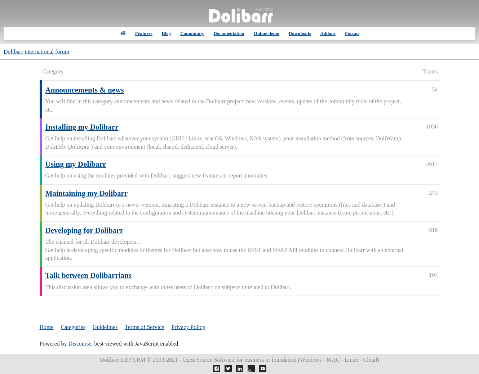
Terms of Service (144, 327)
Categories (73, 327)
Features (143, 33)
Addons (328, 33)
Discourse (79, 344)
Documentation (229, 33)
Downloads (300, 33)
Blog (166, 33)
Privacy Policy (188, 327)
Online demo (266, 33)
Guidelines (105, 327)
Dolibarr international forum (36, 52)
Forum (352, 33)
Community (192, 33)
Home (47, 327)
